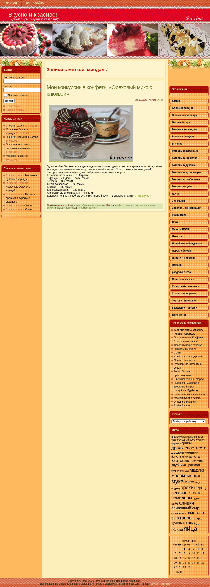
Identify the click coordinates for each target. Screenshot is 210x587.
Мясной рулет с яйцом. (187, 398)
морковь (195, 475)
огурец (175, 488)
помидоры (181, 497)
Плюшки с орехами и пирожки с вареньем (21, 198)
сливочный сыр (185, 508)
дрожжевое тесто (188, 447)
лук (182, 471)
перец (200, 487)
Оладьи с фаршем (185, 401)
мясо (189, 482)
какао (184, 456)
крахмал (193, 465)
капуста (194, 456)
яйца (190, 528)
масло (196, 470)
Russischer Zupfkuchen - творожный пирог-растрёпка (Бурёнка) (188, 386)
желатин (191, 452)
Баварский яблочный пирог (190, 394)
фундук (61, 207)
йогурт (175, 456)
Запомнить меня (18, 95)
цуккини (176, 523)
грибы (187, 443)
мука (177, 481)
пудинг (197, 498)
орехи (139, 205)
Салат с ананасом (184, 360)
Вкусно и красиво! (32, 14)
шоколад (71, 207)
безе (173, 439)
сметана (196, 512)
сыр (175, 518)
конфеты (120, 205)
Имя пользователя (14, 77)
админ (77, 205)
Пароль (7, 86)
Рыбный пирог (182, 405)
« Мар (178, 571)
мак (187, 471)
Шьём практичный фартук (189, 379)
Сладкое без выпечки (93, 205)
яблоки (177, 530)
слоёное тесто (179, 513)
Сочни (28, 205)
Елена (159, 100)
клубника (178, 465)
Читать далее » (142, 195)
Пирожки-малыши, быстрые (22, 137)
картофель (182, 460)
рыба (174, 503)
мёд (197, 482)
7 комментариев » (87, 207)
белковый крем (186, 439)
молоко (178, 475)
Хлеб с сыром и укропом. (188, 356)
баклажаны (186, 436)
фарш (198, 518)
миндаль (130, 205)
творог (186, 517)
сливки (186, 503)
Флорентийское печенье (188, 345)
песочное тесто (186, 492)
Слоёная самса (15, 125)
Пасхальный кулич (185, 348)
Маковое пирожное (17, 155)
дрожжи (177, 452)
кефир (198, 461)
